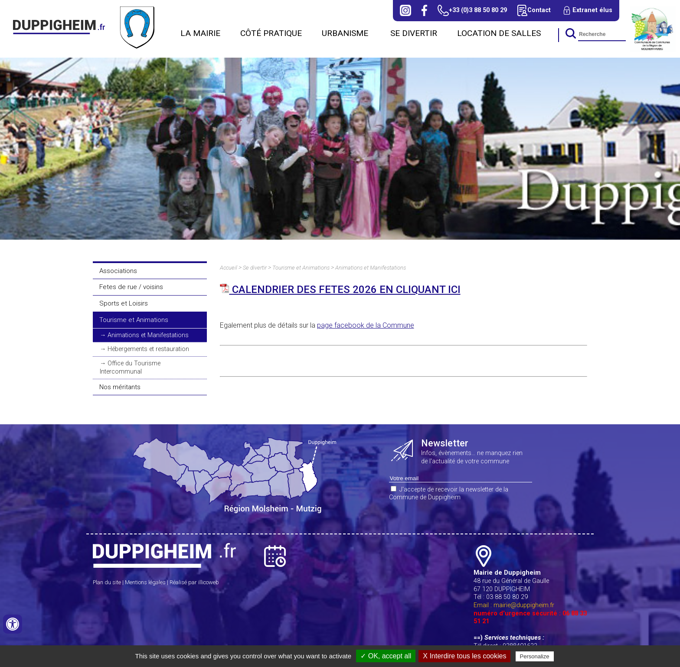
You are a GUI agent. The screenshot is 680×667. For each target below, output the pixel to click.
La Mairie (200, 33)
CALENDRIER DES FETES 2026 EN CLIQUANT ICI (340, 289)
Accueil (228, 267)
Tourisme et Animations (133, 320)
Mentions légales (145, 582)
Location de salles (499, 33)
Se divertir (413, 33)
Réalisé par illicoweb (194, 582)
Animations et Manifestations (148, 335)
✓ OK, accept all (385, 656)
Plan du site (107, 582)
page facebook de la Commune (365, 325)
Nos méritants (120, 387)
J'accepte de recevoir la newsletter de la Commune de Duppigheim (448, 493)
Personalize (534, 656)
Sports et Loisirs (123, 303)
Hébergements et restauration (148, 349)
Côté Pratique (271, 33)
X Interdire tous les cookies (464, 656)
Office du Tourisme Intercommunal (130, 367)
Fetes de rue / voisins (131, 287)
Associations (118, 271)
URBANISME (346, 33)
